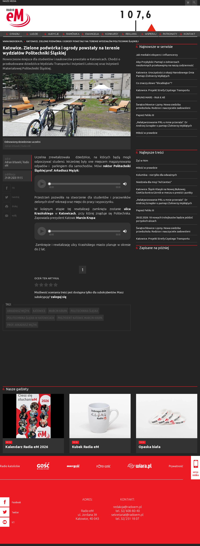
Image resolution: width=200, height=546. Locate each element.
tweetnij (15, 197)
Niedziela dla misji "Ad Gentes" (154, 182)
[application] (82, 183)
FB (13, 187)
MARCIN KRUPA (58, 310)
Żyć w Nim (142, 160)
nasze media (9, 1)
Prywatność (176, 466)
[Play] (42, 184)
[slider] (84, 184)
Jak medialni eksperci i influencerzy (157, 54)
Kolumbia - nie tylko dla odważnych (156, 174)
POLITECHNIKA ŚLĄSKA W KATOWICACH (30, 317)
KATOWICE (39, 310)
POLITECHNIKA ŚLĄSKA (84, 310)
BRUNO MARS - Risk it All (150, 97)
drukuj (14, 206)
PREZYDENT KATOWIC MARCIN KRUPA (80, 317)
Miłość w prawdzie (146, 132)
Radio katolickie (10, 466)
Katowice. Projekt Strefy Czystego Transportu (163, 90)
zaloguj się (58, 296)
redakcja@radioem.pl (127, 507)
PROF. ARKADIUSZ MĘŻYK (22, 324)
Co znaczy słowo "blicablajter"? (154, 83)
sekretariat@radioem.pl (127, 514)
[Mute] (125, 184)
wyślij (14, 215)
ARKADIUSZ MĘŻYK (18, 310)
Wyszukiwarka (194, 3)
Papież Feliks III (145, 115)
